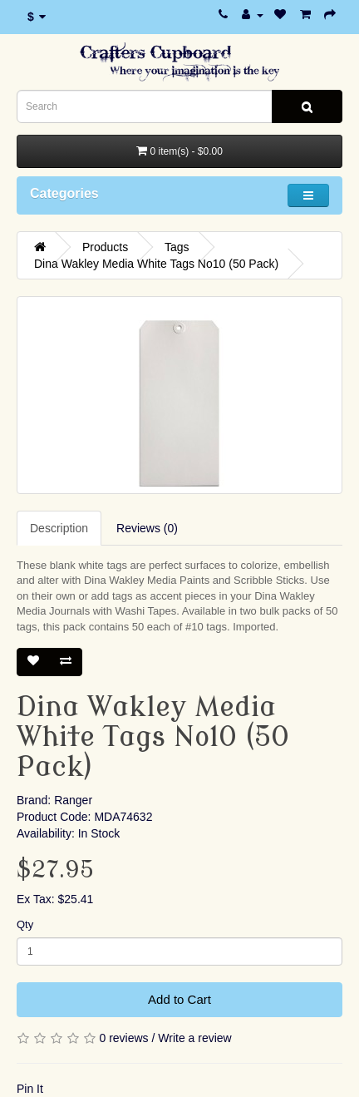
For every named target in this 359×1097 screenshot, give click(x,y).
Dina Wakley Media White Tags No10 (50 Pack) (156, 263)
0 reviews (123, 1038)
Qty (25, 924)
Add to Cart (179, 999)
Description (59, 528)
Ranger (73, 800)
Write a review (194, 1038)
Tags (177, 247)
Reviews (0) (147, 528)
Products (105, 247)
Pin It (30, 1088)
